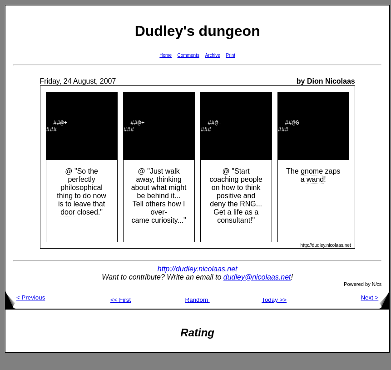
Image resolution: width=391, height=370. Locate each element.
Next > (375, 309)
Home (165, 55)
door (67, 224)
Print (230, 55)
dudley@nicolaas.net (257, 289)
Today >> (274, 312)
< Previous (25, 309)
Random (197, 312)
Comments (188, 55)
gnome (312, 183)
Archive (212, 55)
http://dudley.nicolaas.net (198, 281)
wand (315, 191)
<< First (120, 312)
